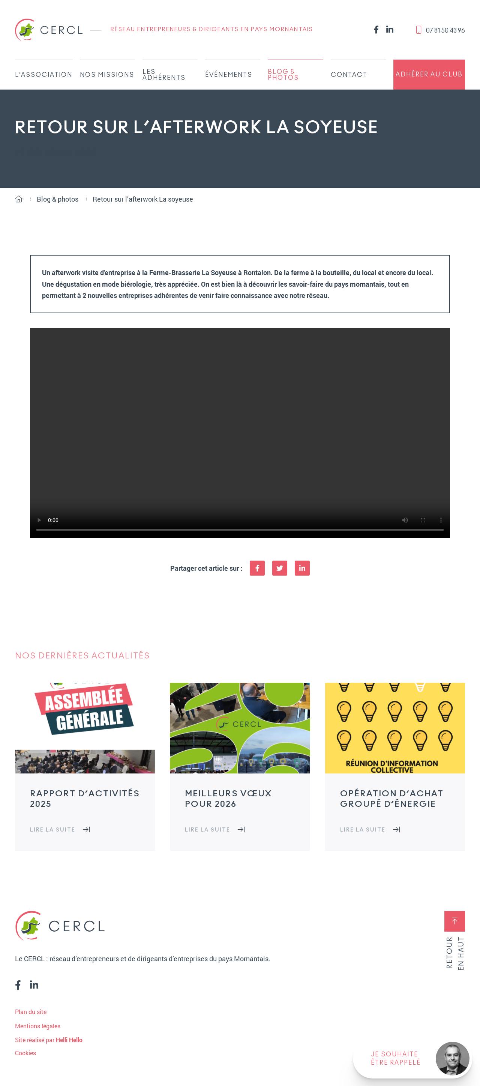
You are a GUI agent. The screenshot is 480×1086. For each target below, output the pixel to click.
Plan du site (30, 1012)
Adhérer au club (429, 75)
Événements (228, 75)
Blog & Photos (283, 75)
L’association (43, 75)
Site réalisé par (48, 1040)
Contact (349, 75)
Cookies (25, 1053)
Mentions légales (37, 1026)
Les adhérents (164, 75)
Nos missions (107, 75)
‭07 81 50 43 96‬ (440, 30)
